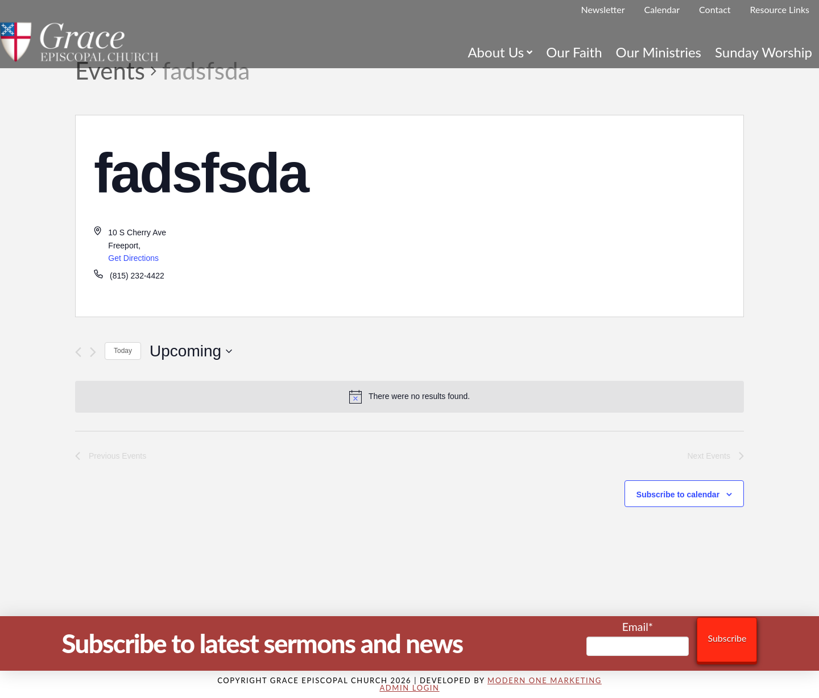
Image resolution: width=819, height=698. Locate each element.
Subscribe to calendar (677, 494)
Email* (637, 638)
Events (110, 70)
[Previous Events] (78, 352)
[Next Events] (93, 352)
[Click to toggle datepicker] (191, 351)
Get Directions (133, 258)
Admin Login (409, 687)
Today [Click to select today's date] (123, 351)
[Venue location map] (576, 216)
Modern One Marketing (544, 680)
